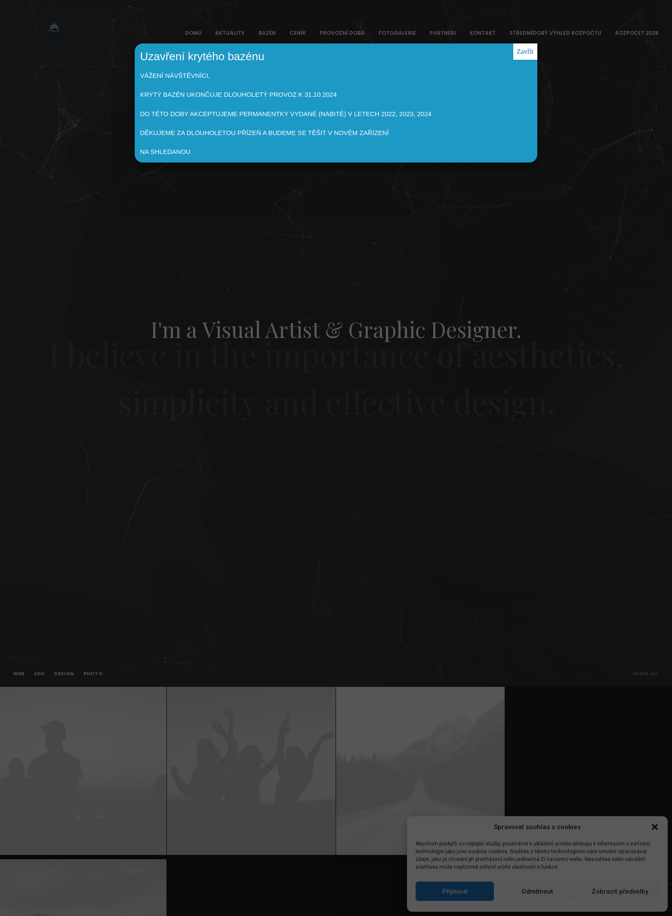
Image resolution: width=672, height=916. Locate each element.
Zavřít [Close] (525, 51)
